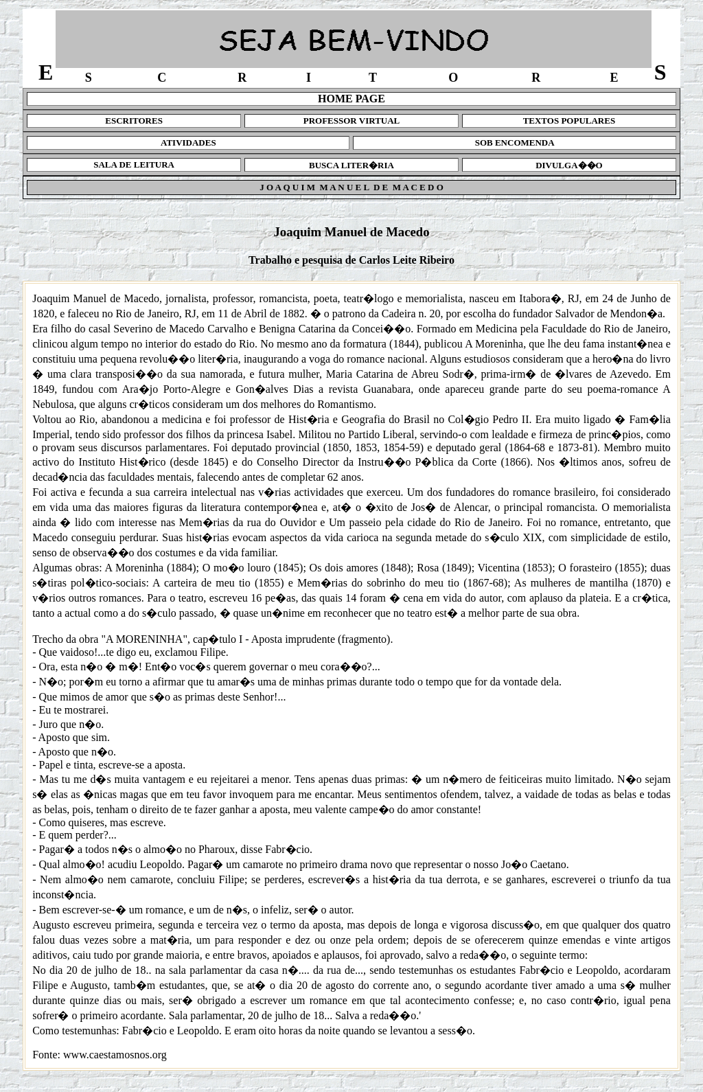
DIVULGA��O (569, 165)
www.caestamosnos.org (115, 1054)
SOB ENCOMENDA (515, 142)
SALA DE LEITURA (133, 164)
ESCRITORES (134, 120)
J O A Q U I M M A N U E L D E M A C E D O (351, 187)
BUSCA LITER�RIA (351, 165)
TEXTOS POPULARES (569, 120)
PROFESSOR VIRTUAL (351, 120)
